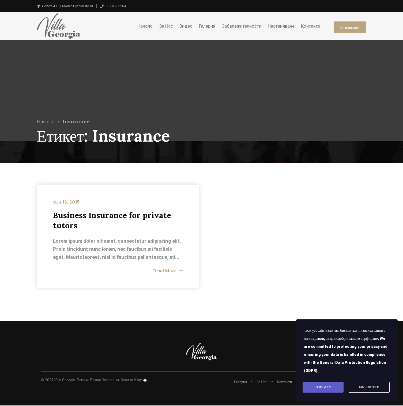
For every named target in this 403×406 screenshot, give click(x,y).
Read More (168, 271)
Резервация (350, 27)
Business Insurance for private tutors (113, 220)
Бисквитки (369, 387)
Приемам (323, 387)
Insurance (76, 121)
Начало (45, 121)
